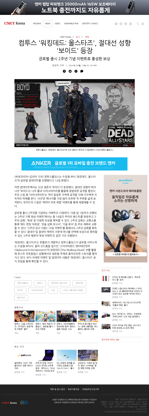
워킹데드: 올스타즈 (59, 283)
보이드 (20, 290)
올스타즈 (21, 298)
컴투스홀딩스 (23, 283)
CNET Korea (65, 37)
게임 (87, 37)
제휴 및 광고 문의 (57, 389)
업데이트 (79, 283)
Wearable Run (71, 24)
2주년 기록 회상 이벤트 (73, 290)
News (47, 24)
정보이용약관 (73, 389)
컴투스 (40, 283)
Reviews (37, 24)
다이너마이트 (37, 290)
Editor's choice (90, 24)
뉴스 (78, 37)
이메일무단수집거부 (90, 389)
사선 (53, 290)
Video (57, 24)
